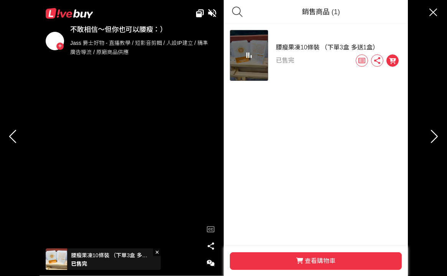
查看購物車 (301, 261)
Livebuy (98, 13)
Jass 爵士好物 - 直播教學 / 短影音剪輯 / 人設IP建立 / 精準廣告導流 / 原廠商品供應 (155, 47)
